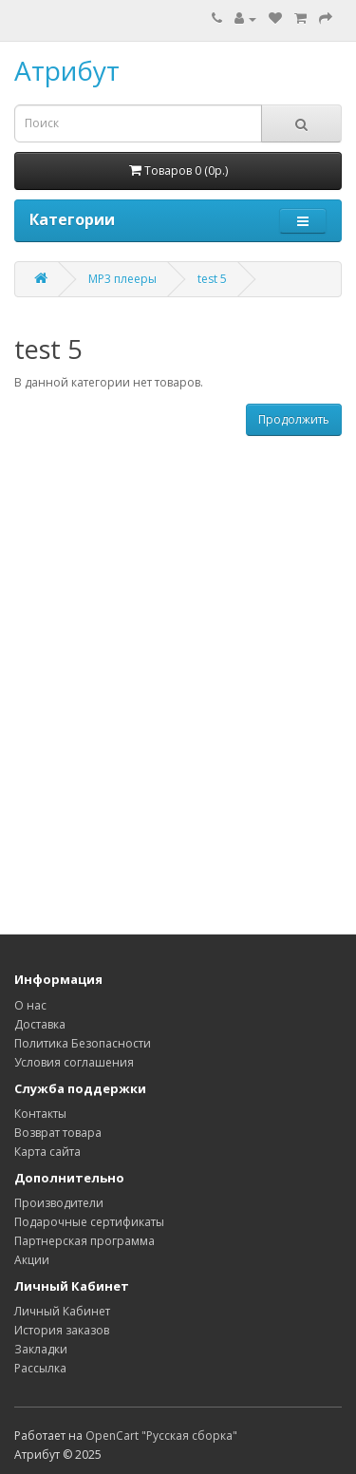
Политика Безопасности (82, 1043)
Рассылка (40, 1368)
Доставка (40, 1024)
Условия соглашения (74, 1062)
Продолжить (293, 419)
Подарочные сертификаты (89, 1222)
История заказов (61, 1330)
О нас (30, 1005)
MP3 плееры (122, 279)
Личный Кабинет (62, 1311)
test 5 (212, 279)
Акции (31, 1260)
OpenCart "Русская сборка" (161, 1435)
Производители (58, 1203)
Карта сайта (47, 1151)
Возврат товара (58, 1132)
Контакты (40, 1114)
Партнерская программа (84, 1241)
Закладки (40, 1349)
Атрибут (67, 70)
